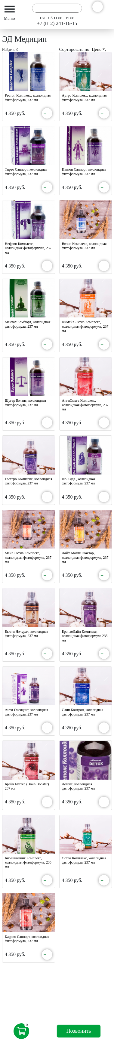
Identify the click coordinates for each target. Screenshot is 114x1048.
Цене (98, 49)
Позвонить (78, 1031)
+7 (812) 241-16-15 (57, 23)
